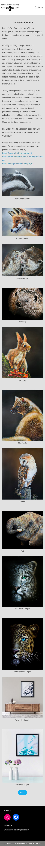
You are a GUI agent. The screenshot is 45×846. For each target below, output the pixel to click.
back (22, 792)
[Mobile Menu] (39, 7)
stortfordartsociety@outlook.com (18, 830)
